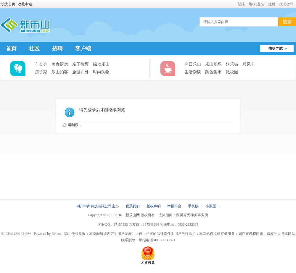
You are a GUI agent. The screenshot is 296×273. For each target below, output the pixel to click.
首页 (11, 48)
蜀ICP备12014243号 (16, 234)
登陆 (241, 4)
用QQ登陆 (256, 4)
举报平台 (174, 206)
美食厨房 (60, 64)
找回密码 (286, 4)
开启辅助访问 (235, 4)
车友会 (41, 64)
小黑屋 (210, 206)
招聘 (57, 48)
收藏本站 (25, 4)
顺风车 (248, 64)
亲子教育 (80, 64)
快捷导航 (275, 48)
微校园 (232, 72)
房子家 (41, 72)
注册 (271, 4)
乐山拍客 (60, 72)
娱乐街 (232, 64)
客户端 (83, 48)
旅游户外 (80, 72)
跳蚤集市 (213, 72)
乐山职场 (213, 64)
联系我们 (133, 206)
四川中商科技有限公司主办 (97, 206)
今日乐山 (192, 64)
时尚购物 (101, 72)
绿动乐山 (101, 64)
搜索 (287, 21)
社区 (34, 48)
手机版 (193, 206)
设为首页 (8, 4)
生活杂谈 (192, 72)
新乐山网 (133, 215)
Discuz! (57, 234)
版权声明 (154, 206)
